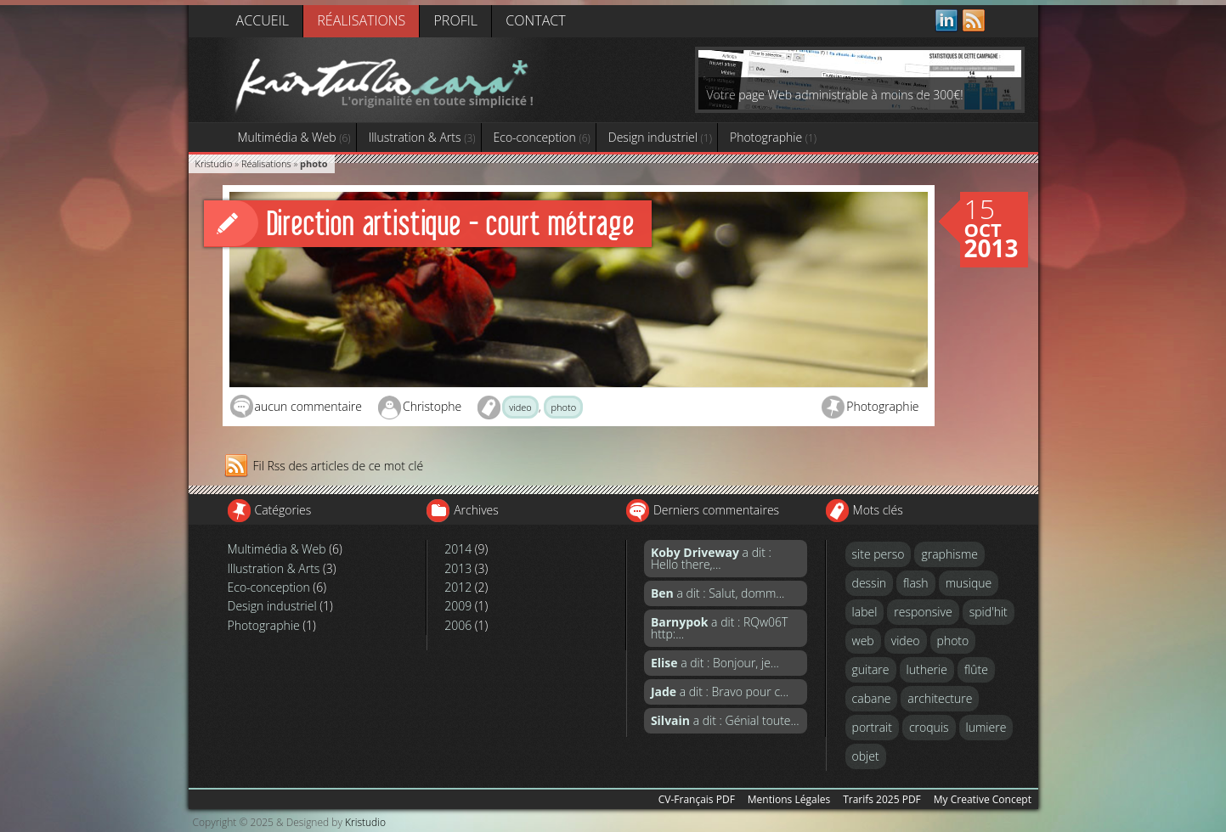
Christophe (432, 406)
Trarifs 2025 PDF (882, 799)
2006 (458, 625)
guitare (871, 669)
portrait (872, 727)
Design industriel (660, 137)
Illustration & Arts (422, 137)
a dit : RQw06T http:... (719, 628)
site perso (878, 554)
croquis (929, 727)
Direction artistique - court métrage (451, 223)
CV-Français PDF (696, 799)
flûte (976, 669)
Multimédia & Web (294, 137)
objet (865, 756)
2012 (458, 587)
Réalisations (361, 20)
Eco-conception (542, 137)
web (863, 640)
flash (916, 583)
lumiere (986, 727)
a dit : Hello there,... (711, 558)
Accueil (262, 20)
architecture (939, 698)
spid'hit (988, 612)
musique (969, 583)
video (520, 407)
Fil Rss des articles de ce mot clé (338, 466)
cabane (871, 698)
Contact (535, 20)
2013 (458, 568)
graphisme (949, 554)
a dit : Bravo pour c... (719, 691)
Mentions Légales (789, 799)
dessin (869, 583)
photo (563, 407)
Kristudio (214, 163)
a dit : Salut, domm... (717, 593)
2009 (458, 606)
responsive (923, 612)
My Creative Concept (982, 799)
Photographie (773, 137)
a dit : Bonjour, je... (715, 663)
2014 (458, 549)
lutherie (927, 669)
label (865, 612)
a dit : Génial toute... (725, 720)
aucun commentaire (308, 406)
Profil (455, 20)
